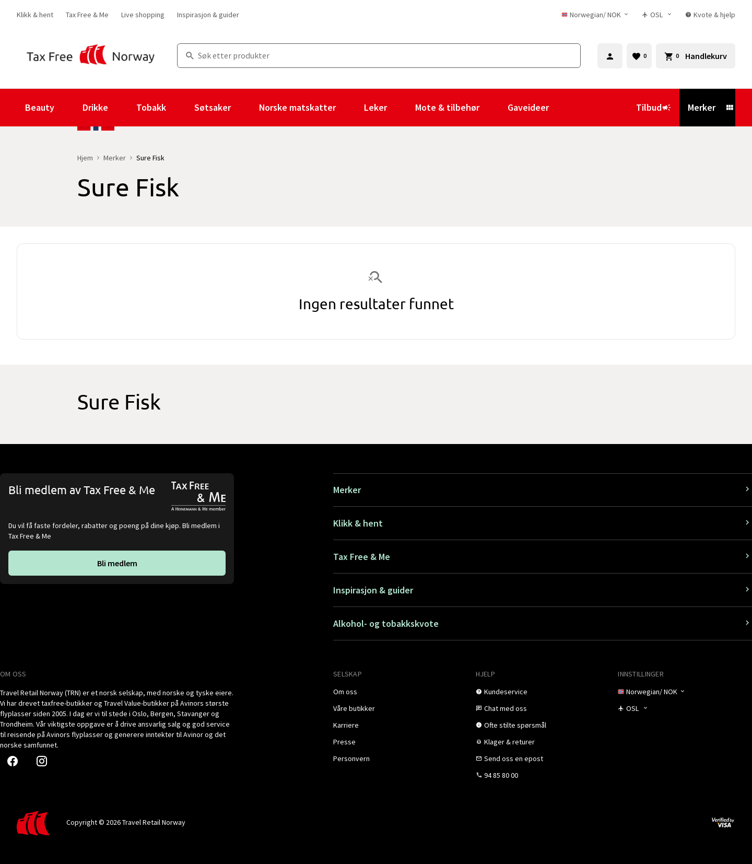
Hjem (85, 157)
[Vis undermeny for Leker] (401, 107)
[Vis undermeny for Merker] (729, 107)
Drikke (95, 107)
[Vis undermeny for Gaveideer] (563, 107)
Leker (375, 107)
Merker (701, 107)
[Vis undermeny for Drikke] (122, 107)
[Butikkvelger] (657, 14)
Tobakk (151, 107)
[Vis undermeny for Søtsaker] (245, 107)
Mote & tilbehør (447, 107)
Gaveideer (528, 107)
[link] (35, 14)
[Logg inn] (609, 55)
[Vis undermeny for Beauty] (68, 107)
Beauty (39, 107)
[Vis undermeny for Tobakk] (180, 107)
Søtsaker (212, 107)
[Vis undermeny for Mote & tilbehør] (493, 107)
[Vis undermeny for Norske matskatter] (350, 107)
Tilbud (653, 107)
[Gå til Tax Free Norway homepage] (90, 55)
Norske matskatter (297, 107)
